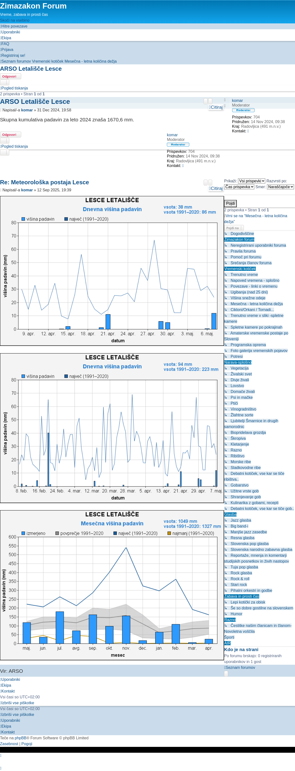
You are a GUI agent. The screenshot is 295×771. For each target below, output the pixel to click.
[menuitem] (10, 32)
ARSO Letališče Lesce (31, 68)
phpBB (20, 738)
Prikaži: (244, 181)
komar (237, 100)
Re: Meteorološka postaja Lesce (44, 182)
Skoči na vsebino (14, 20)
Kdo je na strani (241, 649)
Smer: (275, 187)
